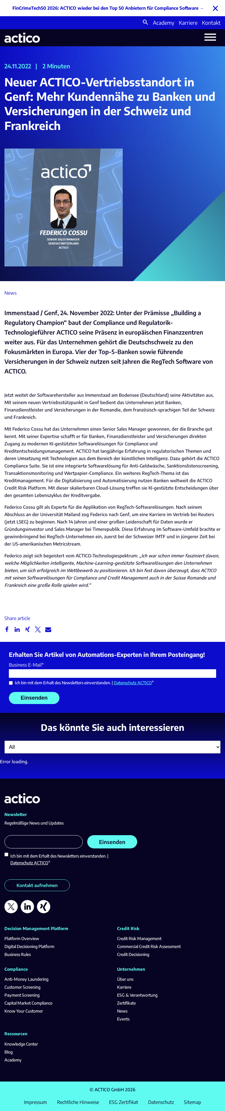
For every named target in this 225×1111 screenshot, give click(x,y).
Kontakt (211, 22)
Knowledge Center (21, 1043)
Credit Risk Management (139, 938)
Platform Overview (21, 938)
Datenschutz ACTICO (133, 682)
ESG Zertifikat (123, 1102)
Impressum (35, 1102)
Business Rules (17, 954)
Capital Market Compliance (28, 1002)
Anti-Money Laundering (26, 979)
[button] (145, 22)
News (122, 1010)
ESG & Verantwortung (137, 995)
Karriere (188, 22)
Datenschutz (161, 1102)
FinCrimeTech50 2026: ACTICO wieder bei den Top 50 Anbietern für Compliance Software (105, 8)
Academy (163, 22)
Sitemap (192, 1102)
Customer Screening (22, 987)
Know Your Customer (23, 1010)
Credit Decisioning (133, 954)
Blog (8, 1051)
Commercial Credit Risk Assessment (149, 946)
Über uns (125, 979)
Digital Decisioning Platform (29, 946)
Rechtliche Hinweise (78, 1102)
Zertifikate (126, 1002)
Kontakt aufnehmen (37, 885)
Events (123, 1018)
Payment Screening (22, 995)
